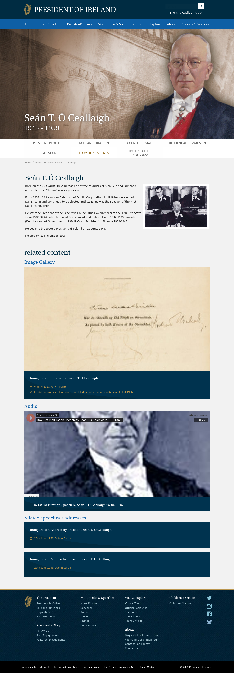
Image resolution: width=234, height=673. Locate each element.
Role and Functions (48, 608)
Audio (84, 612)
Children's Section (195, 24)
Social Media (147, 667)
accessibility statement (35, 667)
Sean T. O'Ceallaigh (67, 162)
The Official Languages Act (119, 667)
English (174, 12)
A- (196, 12)
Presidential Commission (186, 143)
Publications (88, 625)
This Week (42, 631)
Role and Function (94, 143)
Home (29, 24)
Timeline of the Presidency (140, 153)
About (171, 24)
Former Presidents (94, 153)
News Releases (90, 603)
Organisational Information (142, 635)
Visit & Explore (150, 24)
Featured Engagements (50, 639)
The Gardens (133, 616)
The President (50, 24)
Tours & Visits (133, 620)
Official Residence (136, 608)
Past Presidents (46, 616)
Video (84, 616)
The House (131, 612)
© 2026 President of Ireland (196, 667)
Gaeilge (187, 12)
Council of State (140, 143)
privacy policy (91, 667)
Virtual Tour (132, 603)
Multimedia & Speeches (116, 24)
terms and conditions (66, 667)
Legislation (47, 153)
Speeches (86, 608)
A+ (202, 12)
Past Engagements (47, 635)
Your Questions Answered (141, 639)
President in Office (47, 143)
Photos (85, 620)
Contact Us (131, 648)
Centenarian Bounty (137, 644)
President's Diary (79, 24)
